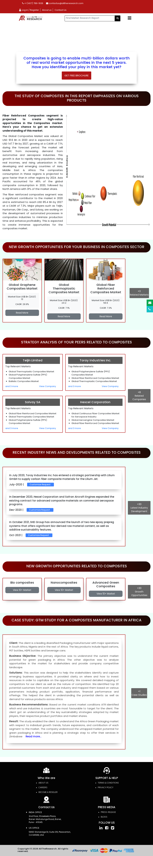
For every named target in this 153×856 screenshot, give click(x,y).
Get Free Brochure (76, 75)
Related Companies (139, 396)
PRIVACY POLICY (105, 787)
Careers (43, 787)
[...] (90, 18)
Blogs (104, 816)
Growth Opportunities (139, 591)
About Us (43, 782)
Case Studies (139, 693)
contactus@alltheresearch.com (64, 3)
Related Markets (139, 293)
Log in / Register (29, 10)
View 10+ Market (22, 590)
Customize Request (40, 484)
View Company (47, 386)
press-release (108, 812)
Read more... (33, 736)
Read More (22, 312)
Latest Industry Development (139, 508)
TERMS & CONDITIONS (108, 782)
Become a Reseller (48, 792)
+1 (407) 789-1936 (32, 3)
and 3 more (11, 386)
